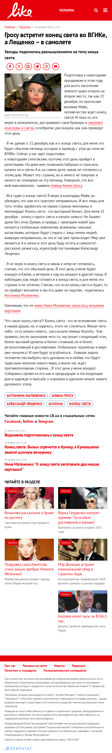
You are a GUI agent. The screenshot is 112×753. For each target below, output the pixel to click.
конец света (80, 404)
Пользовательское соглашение (65, 670)
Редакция (78, 666)
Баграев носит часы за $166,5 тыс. (82, 619)
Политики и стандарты (20, 670)
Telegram (45, 421)
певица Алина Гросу (66, 185)
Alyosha (55, 404)
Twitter (28, 421)
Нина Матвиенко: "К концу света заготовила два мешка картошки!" (52, 466)
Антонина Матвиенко (22, 295)
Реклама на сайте (35, 666)
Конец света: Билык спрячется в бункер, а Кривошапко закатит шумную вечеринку (52, 449)
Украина (66, 10)
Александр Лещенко (24, 404)
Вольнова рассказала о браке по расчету (29, 515)
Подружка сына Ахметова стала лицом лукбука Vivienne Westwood (29, 569)
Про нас (10, 666)
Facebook (13, 421)
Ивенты (59, 666)
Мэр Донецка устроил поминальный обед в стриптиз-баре (76, 569)
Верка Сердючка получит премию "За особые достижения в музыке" (78, 517)
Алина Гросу (62, 395)
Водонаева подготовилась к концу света (39, 435)
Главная (10, 27)
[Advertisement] (38, 618)
